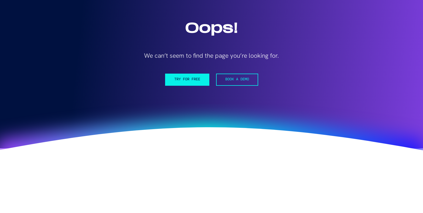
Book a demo (237, 79)
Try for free (187, 79)
